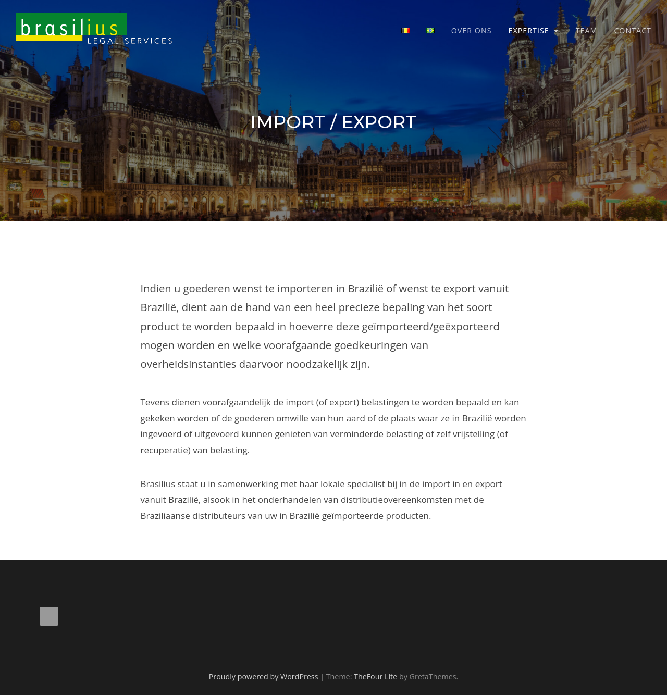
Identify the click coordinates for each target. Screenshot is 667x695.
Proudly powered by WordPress (263, 676)
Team (587, 30)
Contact (632, 30)
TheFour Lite (375, 676)
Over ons (471, 30)
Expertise (529, 30)
